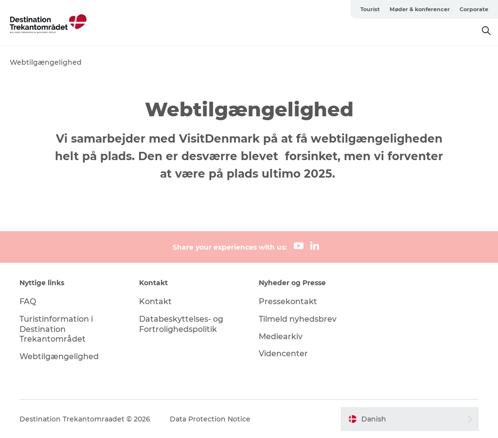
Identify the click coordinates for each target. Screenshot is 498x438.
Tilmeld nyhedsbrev (298, 319)
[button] (410, 419)
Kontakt (155, 301)
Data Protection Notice (210, 419)
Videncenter (283, 353)
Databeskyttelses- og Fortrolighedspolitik (181, 324)
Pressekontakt (288, 301)
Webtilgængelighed (59, 356)
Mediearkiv (280, 336)
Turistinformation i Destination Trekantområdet (56, 329)
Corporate (474, 9)
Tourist (370, 9)
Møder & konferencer (420, 9)
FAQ (27, 301)
